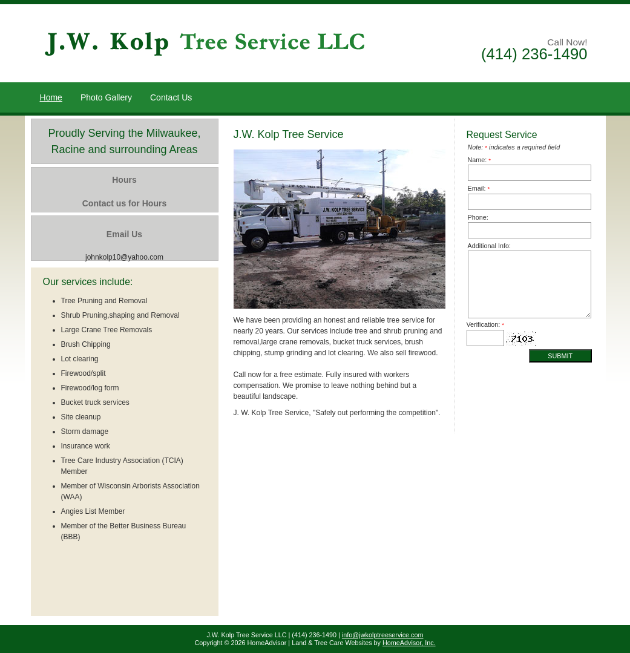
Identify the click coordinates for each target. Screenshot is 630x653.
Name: (479, 159)
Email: (479, 188)
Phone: (478, 217)
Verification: (486, 324)
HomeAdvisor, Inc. (409, 642)
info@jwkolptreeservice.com (383, 634)
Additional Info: (489, 245)
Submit (560, 355)
